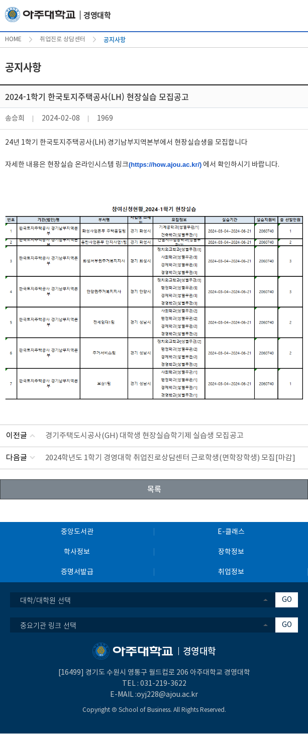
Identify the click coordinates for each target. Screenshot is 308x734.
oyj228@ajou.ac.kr (167, 695)
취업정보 (231, 572)
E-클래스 (231, 532)
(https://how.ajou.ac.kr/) (165, 164)
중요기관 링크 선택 (48, 625)
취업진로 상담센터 (62, 39)
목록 (154, 488)
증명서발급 (77, 572)
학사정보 (77, 552)
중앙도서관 (77, 532)
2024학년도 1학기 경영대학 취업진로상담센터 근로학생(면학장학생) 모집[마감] (170, 458)
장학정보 (231, 552)
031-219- (155, 684)
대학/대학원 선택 (45, 600)
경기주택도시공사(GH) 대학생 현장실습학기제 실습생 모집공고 (144, 436)
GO (287, 600)
